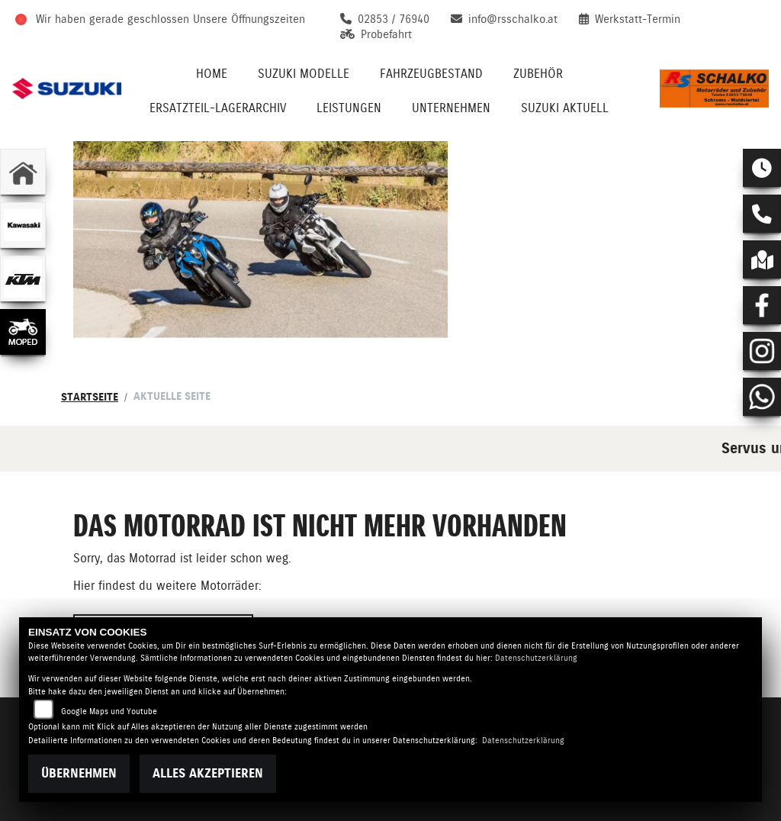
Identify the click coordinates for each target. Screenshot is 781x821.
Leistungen (349, 108)
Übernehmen (79, 773)
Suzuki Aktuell (565, 108)
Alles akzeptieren (208, 773)
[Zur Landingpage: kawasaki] (23, 225)
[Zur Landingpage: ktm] (23, 278)
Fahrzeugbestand (431, 73)
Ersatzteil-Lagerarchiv (217, 108)
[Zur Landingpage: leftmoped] (23, 332)
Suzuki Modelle (303, 73)
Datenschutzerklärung (536, 658)
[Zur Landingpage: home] (23, 172)
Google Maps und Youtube (109, 711)
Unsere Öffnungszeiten (249, 19)
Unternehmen (451, 108)
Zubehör (538, 73)
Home (211, 73)
